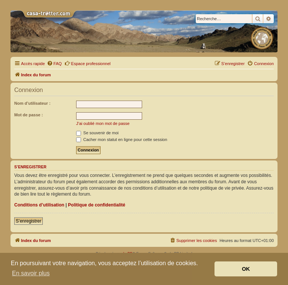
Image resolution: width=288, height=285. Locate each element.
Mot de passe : (28, 115)
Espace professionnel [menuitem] (87, 63)
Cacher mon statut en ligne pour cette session (121, 139)
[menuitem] (54, 63)
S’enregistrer (28, 221)
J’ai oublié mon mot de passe (102, 123)
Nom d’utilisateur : (32, 103)
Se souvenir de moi (97, 133)
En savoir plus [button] (31, 273)
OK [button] (246, 269)
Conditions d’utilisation (39, 205)
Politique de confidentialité (96, 205)
